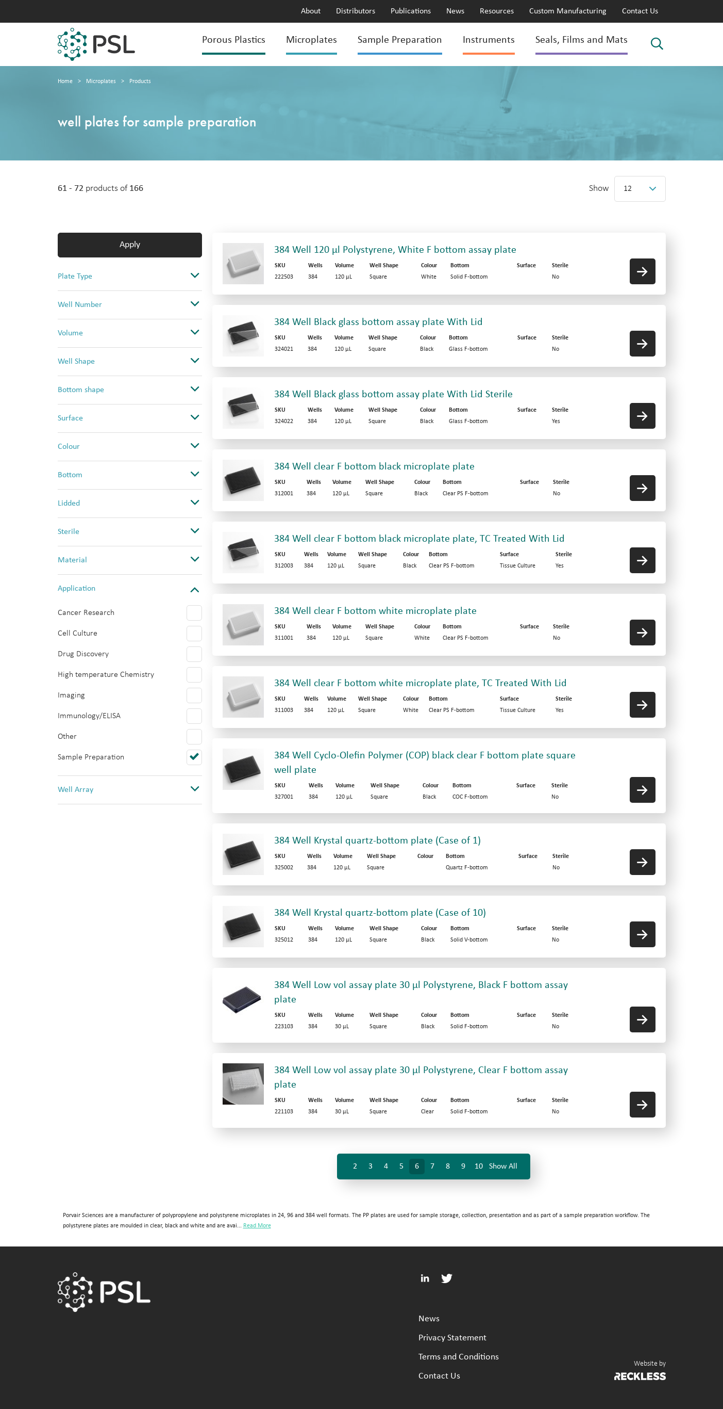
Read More (257, 1226)
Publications (411, 11)
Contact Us (640, 11)
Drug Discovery (83, 654)
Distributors (355, 11)
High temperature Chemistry (106, 675)
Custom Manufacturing (568, 11)
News (455, 11)
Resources (497, 11)
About (311, 11)
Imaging (71, 695)
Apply (130, 245)
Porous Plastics (233, 40)
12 (628, 189)
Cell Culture (77, 633)
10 (479, 1166)
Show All (503, 1166)
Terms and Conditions (458, 1357)
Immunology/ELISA (89, 716)
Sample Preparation (400, 40)
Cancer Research (86, 613)
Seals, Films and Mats (581, 40)
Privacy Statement (452, 1338)
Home (65, 81)
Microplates (311, 40)
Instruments (489, 40)
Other (67, 737)
